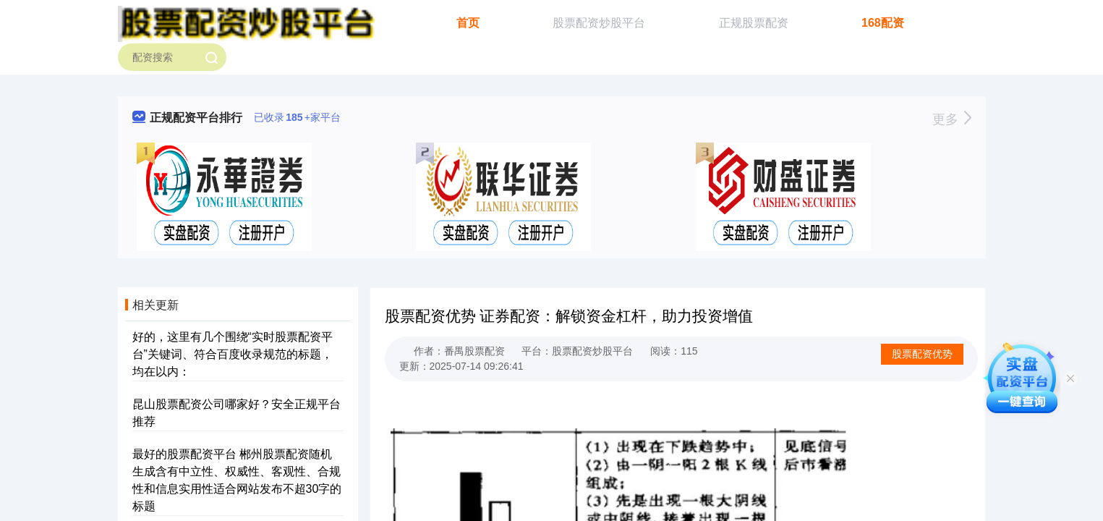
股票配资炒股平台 (599, 23)
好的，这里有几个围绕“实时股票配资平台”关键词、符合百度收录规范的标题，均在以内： (232, 354)
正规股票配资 (753, 23)
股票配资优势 (922, 354)
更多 (951, 119)
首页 (468, 23)
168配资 (882, 23)
